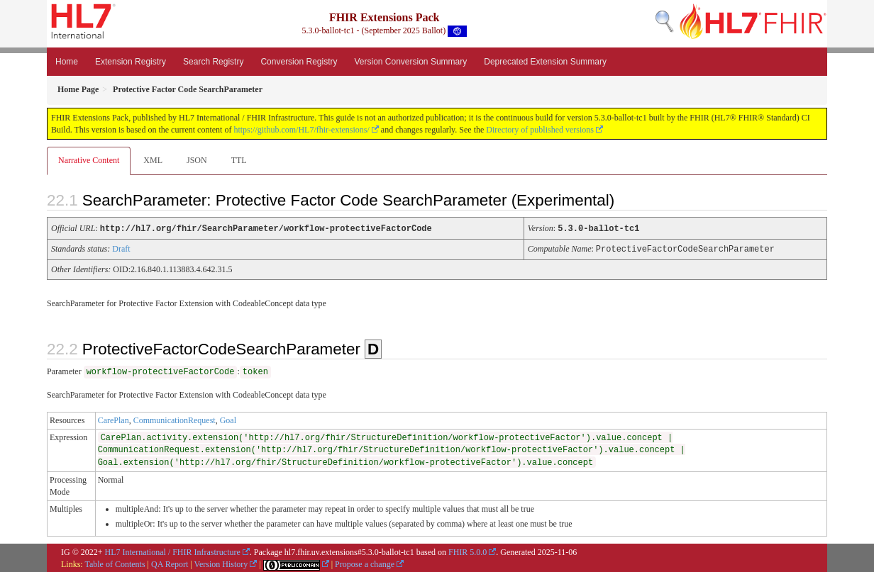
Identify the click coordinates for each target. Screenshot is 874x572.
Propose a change (364, 563)
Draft (121, 248)
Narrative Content (88, 160)
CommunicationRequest (174, 419)
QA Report (169, 563)
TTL (239, 160)
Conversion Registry (298, 62)
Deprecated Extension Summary (545, 62)
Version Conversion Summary (410, 62)
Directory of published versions (540, 130)
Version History (221, 563)
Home (66, 62)
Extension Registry (130, 62)
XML (152, 160)
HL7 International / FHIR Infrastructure (172, 551)
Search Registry (213, 62)
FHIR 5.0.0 (467, 551)
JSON (197, 160)
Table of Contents (114, 563)
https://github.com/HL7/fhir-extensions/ (301, 130)
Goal (228, 419)
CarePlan (113, 419)
